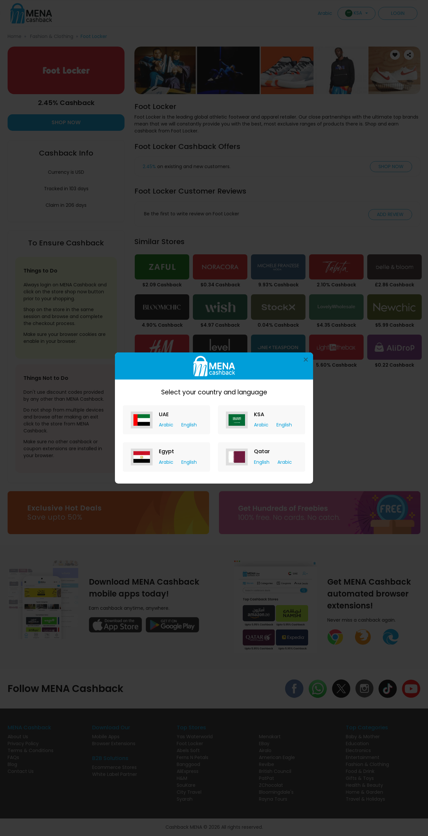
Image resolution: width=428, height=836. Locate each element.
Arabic (167, 424)
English (189, 424)
